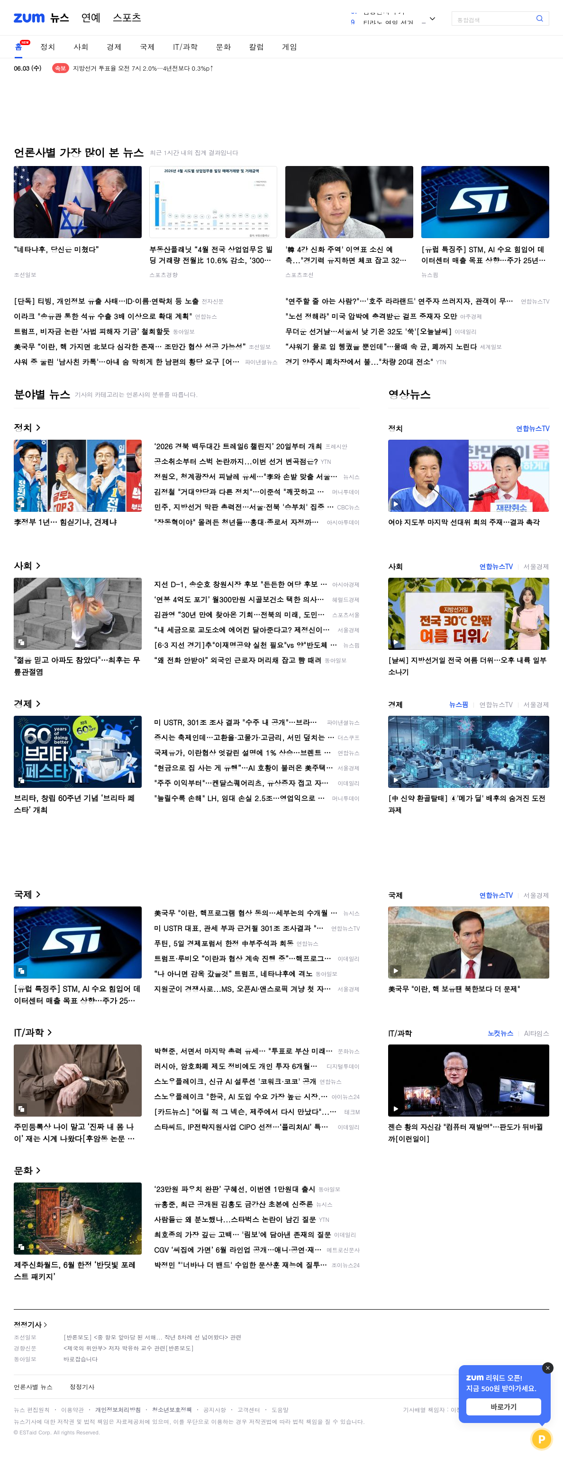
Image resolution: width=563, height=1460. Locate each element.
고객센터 (248, 1409)
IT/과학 (185, 46)
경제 (114, 46)
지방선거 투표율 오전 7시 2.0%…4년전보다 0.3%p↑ (143, 68)
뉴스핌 (429, 274)
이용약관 (72, 1409)
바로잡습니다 (81, 1359)
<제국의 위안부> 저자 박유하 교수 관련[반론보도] (129, 1348)
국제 (147, 46)
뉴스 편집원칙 (32, 1409)
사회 (81, 46)
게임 (289, 46)
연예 (91, 18)
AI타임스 (536, 1033)
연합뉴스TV (532, 428)
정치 (47, 46)
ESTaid (27, 1432)
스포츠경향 (163, 274)
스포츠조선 (299, 274)
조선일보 (25, 274)
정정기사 (27, 1325)
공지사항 (214, 1409)
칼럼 (256, 46)
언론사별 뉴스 (33, 1386)
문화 (223, 46)
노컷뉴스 (500, 1033)
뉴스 (59, 18)
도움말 (280, 1409)
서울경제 (536, 566)
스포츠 (127, 18)
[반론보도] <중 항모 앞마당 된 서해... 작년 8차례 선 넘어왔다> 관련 (153, 1337)
